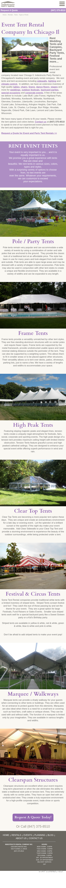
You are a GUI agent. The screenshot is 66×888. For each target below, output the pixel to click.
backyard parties (49, 90)
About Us (21, 838)
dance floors (42, 87)
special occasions (10, 93)
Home (4, 15)
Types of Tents (23, 15)
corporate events (34, 93)
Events (28, 835)
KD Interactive (32, 886)
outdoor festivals (31, 90)
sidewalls (42, 81)
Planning (39, 835)
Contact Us (36, 838)
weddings (15, 90)
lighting (52, 81)
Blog (50, 835)
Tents (16, 15)
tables (16, 87)
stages (54, 87)
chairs (24, 87)
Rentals (10, 15)
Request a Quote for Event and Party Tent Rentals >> (29, 133)
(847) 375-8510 (58, 10)
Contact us (40, 122)
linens (32, 87)
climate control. (9, 84)
